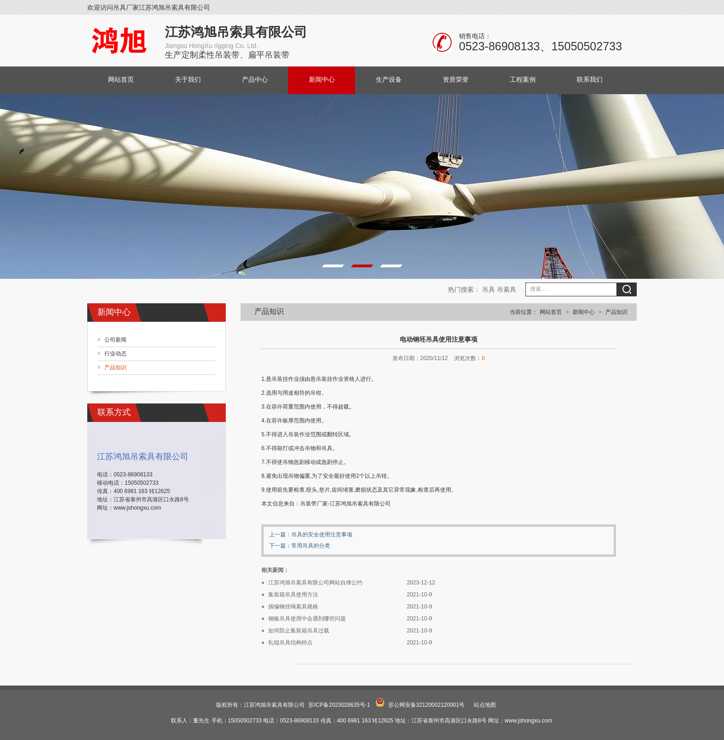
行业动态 (115, 353)
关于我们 (188, 79)
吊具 (488, 289)
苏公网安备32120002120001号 (426, 705)
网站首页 (121, 79)
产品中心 (255, 79)
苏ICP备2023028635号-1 (339, 705)
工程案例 (523, 79)
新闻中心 (322, 79)
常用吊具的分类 (310, 545)
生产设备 (389, 79)
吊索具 (506, 289)
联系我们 (590, 79)
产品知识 (616, 312)
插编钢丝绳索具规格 (293, 606)
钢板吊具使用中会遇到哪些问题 (307, 618)
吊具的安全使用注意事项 (321, 534)
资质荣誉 (456, 79)
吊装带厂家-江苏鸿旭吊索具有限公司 (345, 503)
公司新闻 (115, 340)
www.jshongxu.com (137, 508)
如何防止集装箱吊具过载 (298, 630)
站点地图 (485, 705)
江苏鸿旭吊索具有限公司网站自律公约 (315, 582)
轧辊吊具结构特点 (290, 642)
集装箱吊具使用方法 (293, 594)
